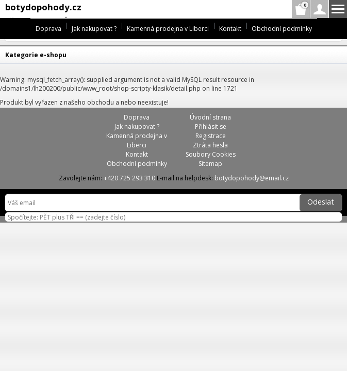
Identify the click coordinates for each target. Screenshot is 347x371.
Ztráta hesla (210, 145)
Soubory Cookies (211, 154)
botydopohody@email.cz (251, 178)
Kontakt (230, 28)
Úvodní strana (210, 117)
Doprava (48, 28)
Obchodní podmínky (282, 28)
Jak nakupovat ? (94, 28)
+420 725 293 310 (129, 178)
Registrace (210, 135)
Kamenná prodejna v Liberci (168, 28)
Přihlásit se (210, 126)
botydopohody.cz (43, 7)
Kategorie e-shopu (36, 54)
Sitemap (210, 163)
